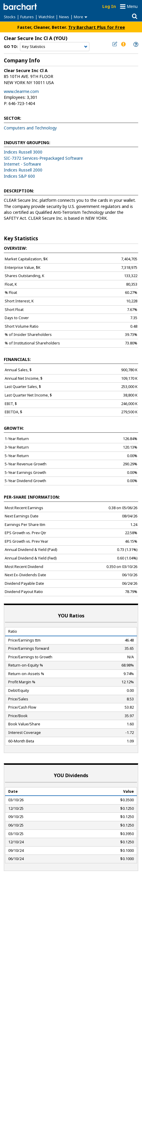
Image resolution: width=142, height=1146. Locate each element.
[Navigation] (54, 46)
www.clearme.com (21, 91)
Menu (132, 6)
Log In (109, 6)
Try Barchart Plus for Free (96, 27)
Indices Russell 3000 (23, 152)
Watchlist (46, 16)
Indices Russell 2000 (23, 170)
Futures (27, 16)
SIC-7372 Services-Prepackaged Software (43, 158)
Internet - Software (22, 164)
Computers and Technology (30, 128)
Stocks (10, 16)
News (64, 16)
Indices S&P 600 (19, 176)
